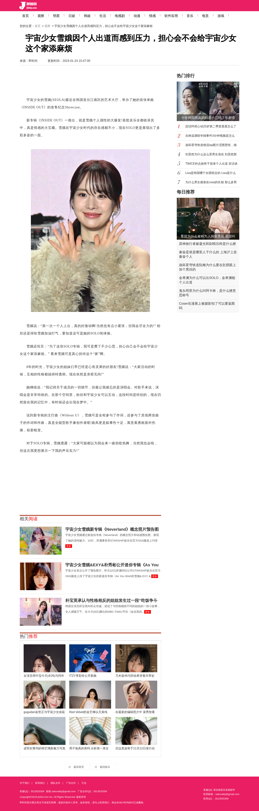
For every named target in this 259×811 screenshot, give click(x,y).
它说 (83, 783)
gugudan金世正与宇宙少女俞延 (44, 712)
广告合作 (71, 783)
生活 (102, 16)
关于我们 (24, 783)
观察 (41, 16)
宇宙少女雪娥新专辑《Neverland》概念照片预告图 (112, 529)
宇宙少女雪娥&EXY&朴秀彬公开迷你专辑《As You (112, 565)
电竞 (205, 16)
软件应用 (171, 16)
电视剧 (120, 16)
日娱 (71, 16)
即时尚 (33, 60)
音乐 (190, 16)
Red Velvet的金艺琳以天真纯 (88, 712)
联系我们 (40, 783)
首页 (25, 16)
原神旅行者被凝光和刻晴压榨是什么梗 (207, 244)
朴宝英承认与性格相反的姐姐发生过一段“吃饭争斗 (111, 600)
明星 (56, 16)
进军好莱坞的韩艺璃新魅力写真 (44, 748)
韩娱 (87, 16)
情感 (152, 16)
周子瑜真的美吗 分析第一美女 (89, 748)
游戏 (221, 16)
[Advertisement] (90, 83)
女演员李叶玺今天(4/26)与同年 (44, 675)
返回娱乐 (105, 766)
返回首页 (78, 766)
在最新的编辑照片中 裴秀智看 (135, 712)
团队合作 (55, 783)
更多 (68, 546)
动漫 (137, 16)
